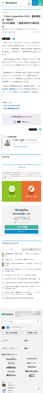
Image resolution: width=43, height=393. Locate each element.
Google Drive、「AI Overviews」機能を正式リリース (20, 259)
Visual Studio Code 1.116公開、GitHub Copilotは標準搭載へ (22, 282)
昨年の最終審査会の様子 (11, 108)
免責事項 (10, 390)
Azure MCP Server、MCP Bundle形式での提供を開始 (20, 279)
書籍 (26, 349)
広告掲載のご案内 (32, 333)
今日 (12, 249)
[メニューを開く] (3, 3)
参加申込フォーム (15, 89)
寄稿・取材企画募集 (11, 333)
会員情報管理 (11, 388)
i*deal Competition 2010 (11, 105)
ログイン (21, 232)
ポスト (6, 39)
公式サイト (28, 92)
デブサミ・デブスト (9, 349)
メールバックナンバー (21, 222)
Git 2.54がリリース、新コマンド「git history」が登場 (20, 275)
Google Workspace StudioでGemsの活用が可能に (19, 298)
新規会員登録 (21, 227)
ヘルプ (9, 382)
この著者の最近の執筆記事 (20, 146)
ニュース (6, 341)
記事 (26, 341)
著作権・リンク (12, 385)
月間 (31, 249)
